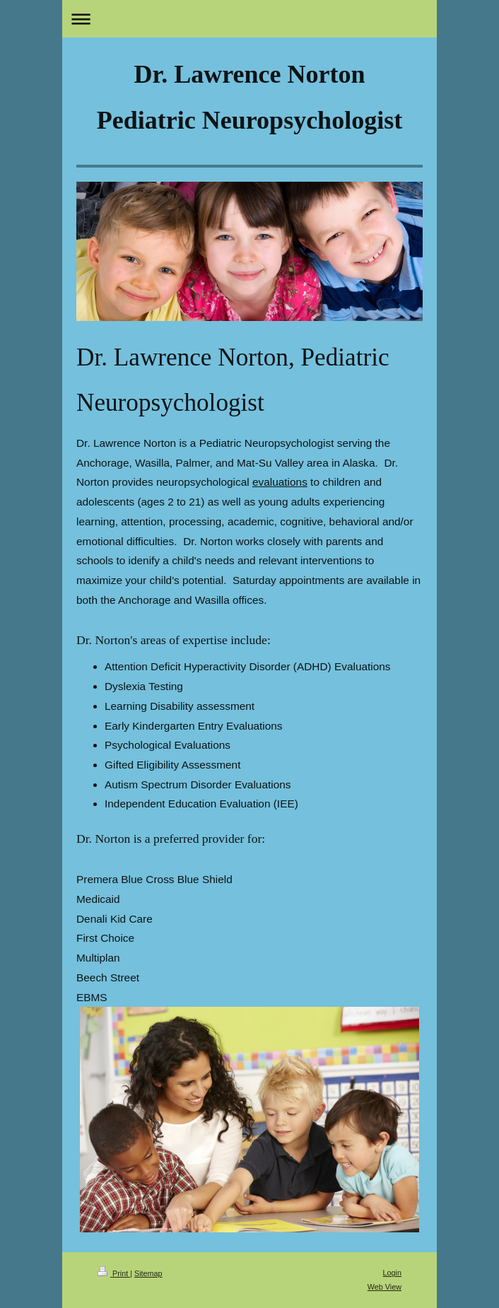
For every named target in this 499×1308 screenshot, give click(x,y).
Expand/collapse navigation (249, 19)
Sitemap (148, 1273)
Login (392, 1272)
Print (114, 1273)
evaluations (279, 482)
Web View (384, 1287)
